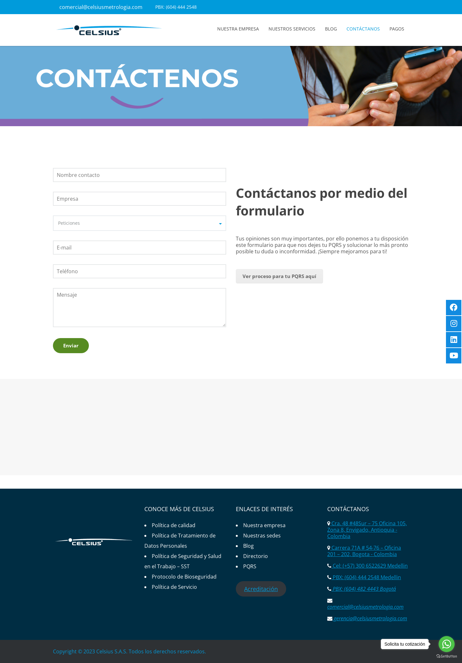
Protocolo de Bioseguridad (184, 576)
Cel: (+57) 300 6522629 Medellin (369, 565)
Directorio (255, 556)
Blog (331, 29)
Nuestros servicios (292, 29)
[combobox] (139, 223)
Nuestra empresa (238, 29)
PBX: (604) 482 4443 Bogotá (363, 588)
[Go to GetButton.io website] (446, 656)
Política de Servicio (174, 586)
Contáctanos (363, 29)
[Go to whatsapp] (447, 644)
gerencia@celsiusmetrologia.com (369, 618)
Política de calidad (173, 525)
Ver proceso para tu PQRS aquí (279, 276)
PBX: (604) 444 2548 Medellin (366, 577)
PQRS (249, 566)
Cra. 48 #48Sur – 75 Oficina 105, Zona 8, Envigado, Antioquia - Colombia (367, 530)
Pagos (396, 29)
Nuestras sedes (262, 535)
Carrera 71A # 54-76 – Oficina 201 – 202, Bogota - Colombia (364, 551)
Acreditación (261, 589)
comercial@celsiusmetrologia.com (100, 7)
